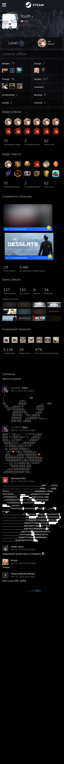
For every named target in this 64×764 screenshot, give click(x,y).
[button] (16, 43)
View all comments (11, 379)
